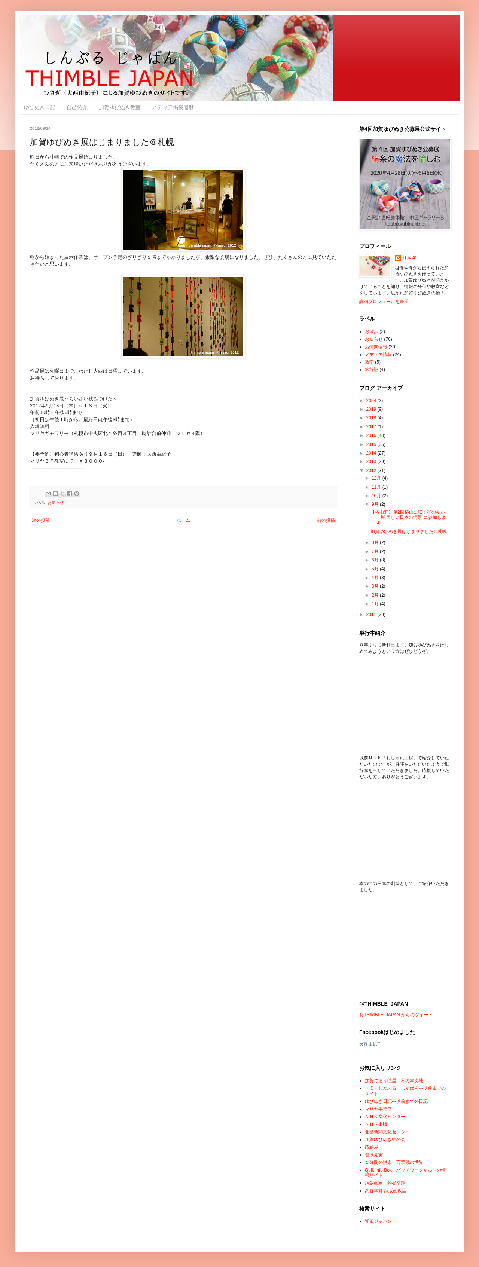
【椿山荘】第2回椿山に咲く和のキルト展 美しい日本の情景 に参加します (408, 517)
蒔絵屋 (371, 1147)
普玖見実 (374, 1154)
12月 (377, 478)
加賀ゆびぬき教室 (120, 107)
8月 (376, 542)
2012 (372, 470)
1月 (376, 603)
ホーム (183, 520)
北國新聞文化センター (387, 1132)
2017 (372, 426)
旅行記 (371, 369)
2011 (372, 614)
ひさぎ (409, 258)
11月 (377, 487)
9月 (376, 504)
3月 (376, 586)
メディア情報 (378, 354)
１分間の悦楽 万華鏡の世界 (394, 1162)
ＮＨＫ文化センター (385, 1116)
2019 (372, 409)
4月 (376, 577)
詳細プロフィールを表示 (384, 301)
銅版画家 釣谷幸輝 (385, 1182)
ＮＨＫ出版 (376, 1124)
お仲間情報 (376, 346)
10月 (377, 495)
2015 (372, 444)
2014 (372, 453)
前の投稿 (326, 520)
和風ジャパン (378, 1221)
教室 (369, 362)
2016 (372, 435)
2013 (372, 461)
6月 (376, 560)
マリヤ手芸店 (378, 1109)
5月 (376, 569)
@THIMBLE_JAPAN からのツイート (396, 1014)
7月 (376, 551)
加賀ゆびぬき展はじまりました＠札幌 (408, 531)
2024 (372, 400)
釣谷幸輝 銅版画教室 (385, 1190)
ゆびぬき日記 (39, 107)
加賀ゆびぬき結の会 (385, 1139)
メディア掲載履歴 (173, 107)
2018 (372, 417)
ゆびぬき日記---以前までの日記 (396, 1101)
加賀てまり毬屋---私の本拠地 (394, 1080)
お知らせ (56, 502)
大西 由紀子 (370, 1044)
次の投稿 (41, 520)
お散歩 (371, 331)
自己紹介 (77, 107)
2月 (376, 595)
